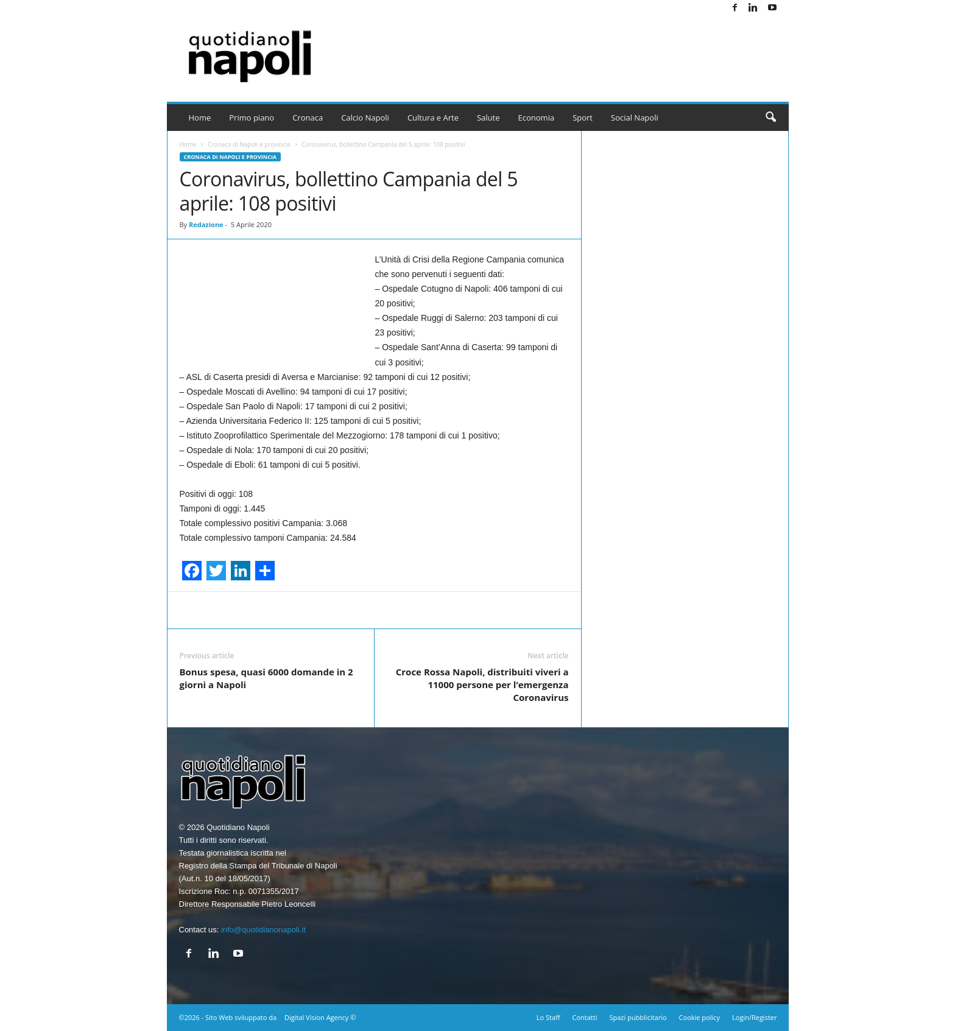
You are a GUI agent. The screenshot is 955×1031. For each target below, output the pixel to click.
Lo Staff (548, 1017)
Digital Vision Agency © (320, 1017)
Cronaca (307, 117)
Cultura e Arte (433, 117)
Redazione (206, 224)
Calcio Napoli (365, 117)
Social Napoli (634, 117)
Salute (488, 117)
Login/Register (754, 1017)
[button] (770, 117)
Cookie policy (699, 1017)
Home (200, 117)
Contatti (585, 1017)
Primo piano (251, 117)
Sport (583, 117)
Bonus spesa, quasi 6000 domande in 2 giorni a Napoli (266, 678)
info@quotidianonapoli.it (263, 929)
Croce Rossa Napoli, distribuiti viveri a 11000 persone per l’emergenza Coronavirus (482, 684)
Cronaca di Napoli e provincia (249, 144)
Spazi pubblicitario (637, 1017)
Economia (536, 117)
